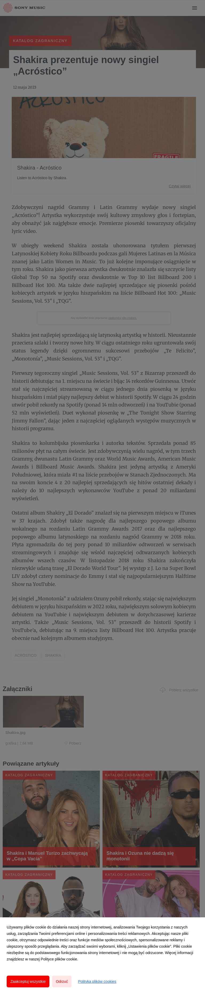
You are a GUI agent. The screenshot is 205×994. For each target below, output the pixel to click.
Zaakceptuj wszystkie (28, 981)
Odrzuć (62, 981)
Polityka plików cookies (97, 981)
